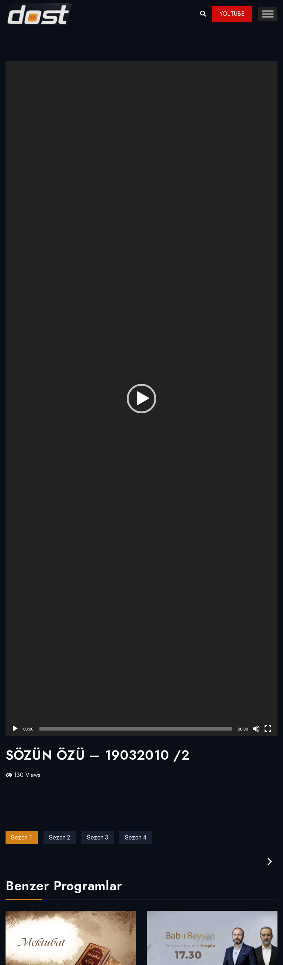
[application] (141, 398)
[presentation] (270, 862)
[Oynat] (15, 728)
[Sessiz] (256, 728)
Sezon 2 (59, 837)
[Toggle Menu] (268, 13)
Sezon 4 (135, 837)
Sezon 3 (97, 837)
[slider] (135, 729)
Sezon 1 (21, 837)
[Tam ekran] (268, 728)
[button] (141, 398)
